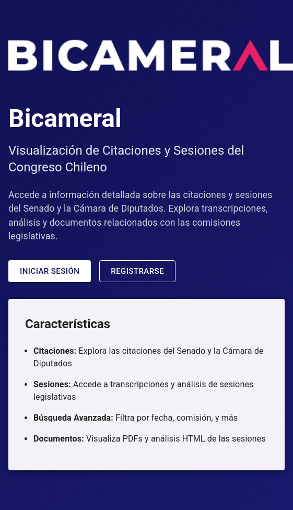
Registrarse (137, 271)
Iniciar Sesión (49, 271)
